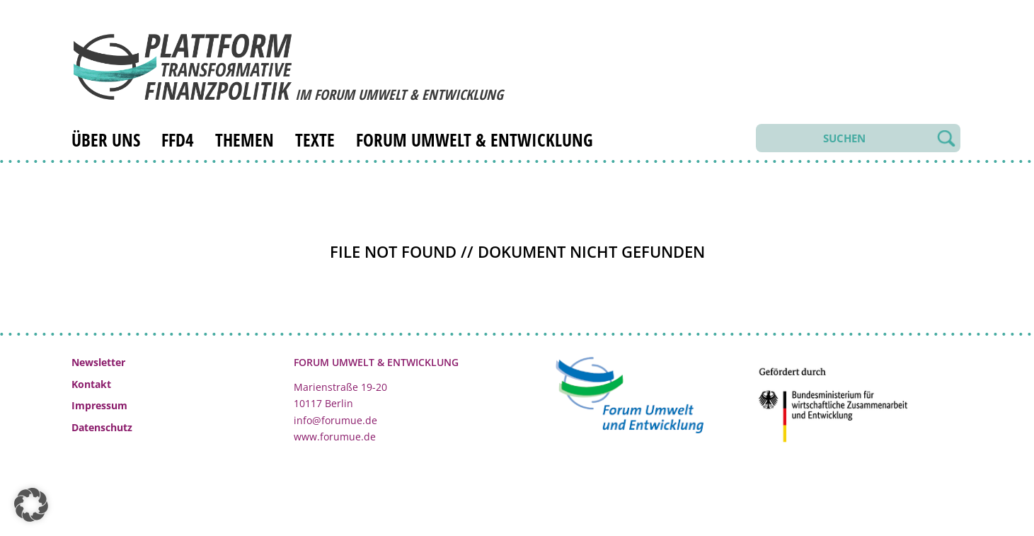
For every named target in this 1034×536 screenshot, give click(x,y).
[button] (31, 505)
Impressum (99, 405)
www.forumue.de (335, 436)
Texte (315, 139)
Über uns (105, 139)
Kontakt (91, 384)
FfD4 (177, 139)
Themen (244, 139)
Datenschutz (101, 427)
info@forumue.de (335, 420)
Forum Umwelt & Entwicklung (474, 139)
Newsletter (98, 362)
